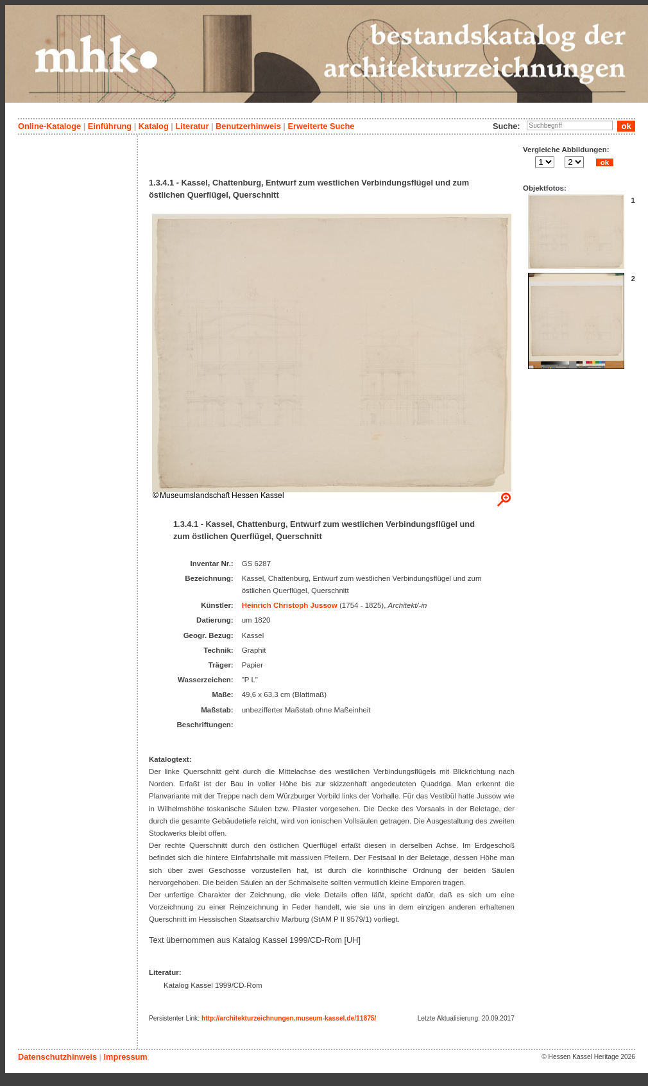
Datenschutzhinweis (57, 1057)
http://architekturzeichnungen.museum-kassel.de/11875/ (288, 1018)
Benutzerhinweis (248, 126)
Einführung (110, 126)
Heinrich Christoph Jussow (289, 605)
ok (604, 162)
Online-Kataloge (49, 126)
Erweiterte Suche (320, 126)
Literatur (192, 126)
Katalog (154, 126)
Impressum (125, 1057)
